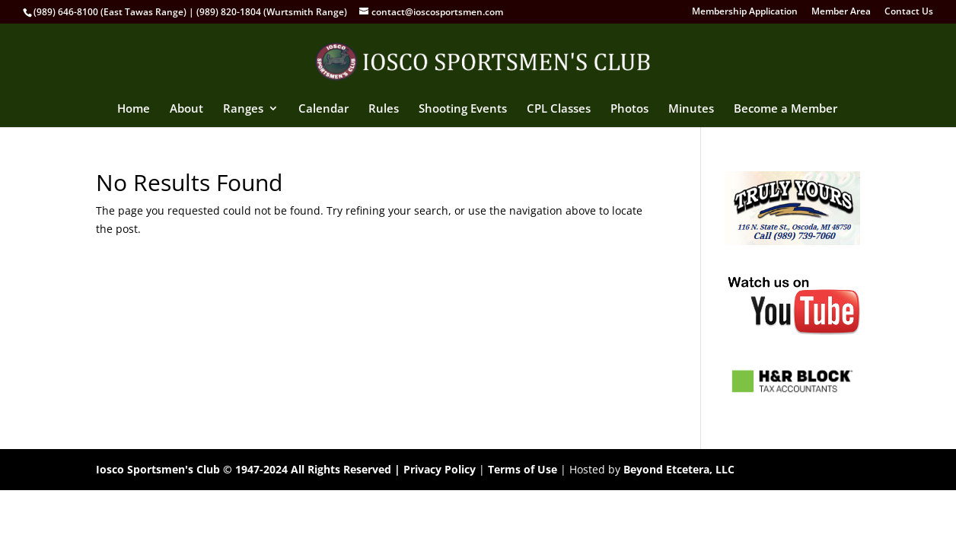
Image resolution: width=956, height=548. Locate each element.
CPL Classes (559, 109)
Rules (383, 109)
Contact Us (908, 12)
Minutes (691, 109)
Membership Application (745, 12)
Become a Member (785, 109)
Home (133, 109)
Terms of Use (522, 469)
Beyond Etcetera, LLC (679, 469)
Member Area (841, 12)
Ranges (243, 109)
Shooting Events (463, 109)
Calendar (323, 109)
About (186, 109)
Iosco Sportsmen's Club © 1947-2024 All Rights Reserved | (249, 469)
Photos (629, 109)
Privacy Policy (439, 469)
